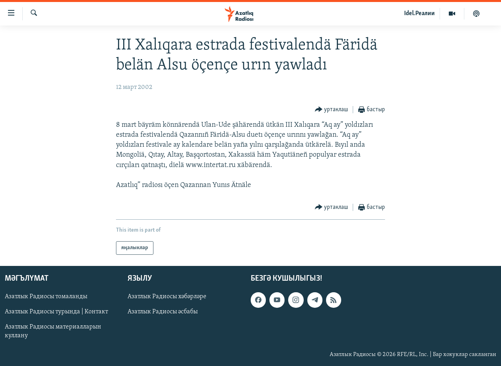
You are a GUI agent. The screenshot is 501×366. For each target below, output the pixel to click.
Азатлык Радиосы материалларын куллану (53, 331)
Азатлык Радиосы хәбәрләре (167, 297)
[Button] (331, 109)
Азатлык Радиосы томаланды (46, 297)
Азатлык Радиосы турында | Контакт (56, 312)
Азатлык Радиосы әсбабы (163, 312)
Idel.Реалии (419, 13)
